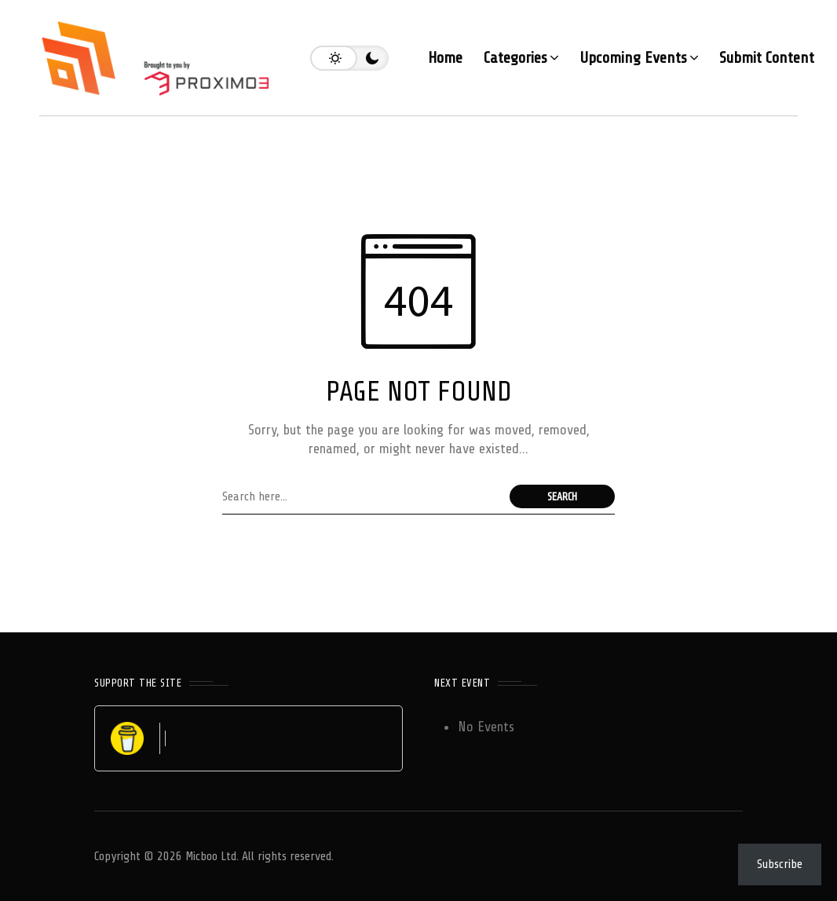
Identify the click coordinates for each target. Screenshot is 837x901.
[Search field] (362, 496)
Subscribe (779, 864)
